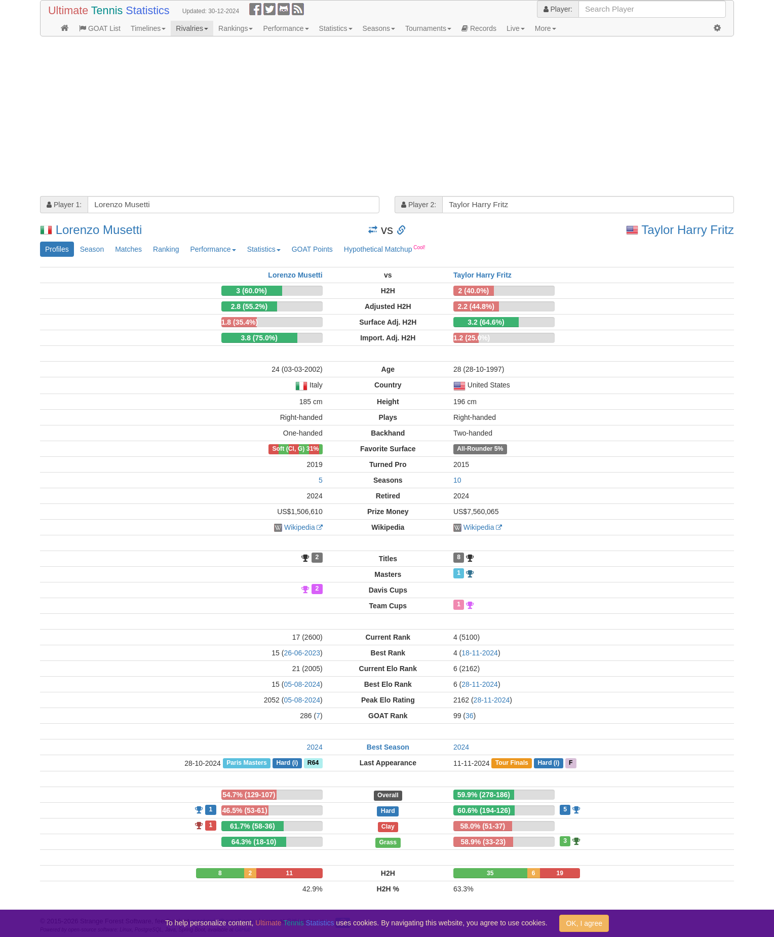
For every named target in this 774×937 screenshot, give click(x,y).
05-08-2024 (302, 684)
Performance (285, 28)
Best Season (388, 747)
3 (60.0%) (251, 291)
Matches (128, 249)
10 (457, 480)
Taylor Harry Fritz (687, 230)
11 (289, 873)
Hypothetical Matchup (384, 248)
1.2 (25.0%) (471, 338)
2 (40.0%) (473, 291)
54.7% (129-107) (248, 795)
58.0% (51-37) (483, 826)
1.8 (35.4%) (239, 322)
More (545, 28)
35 (490, 873)
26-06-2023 (302, 653)
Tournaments (428, 28)
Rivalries (192, 28)
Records (478, 28)
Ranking (166, 249)
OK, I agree (584, 923)
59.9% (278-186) (483, 795)
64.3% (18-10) (254, 842)
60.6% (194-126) (483, 810)
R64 (313, 763)
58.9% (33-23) (483, 842)
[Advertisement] (344, 117)
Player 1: (64, 205)
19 (560, 873)
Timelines (148, 28)
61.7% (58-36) (252, 826)
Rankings (235, 28)
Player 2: (418, 205)
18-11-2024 (479, 653)
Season (92, 249)
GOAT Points (312, 249)
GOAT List (100, 28)
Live (516, 28)
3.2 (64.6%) (486, 322)
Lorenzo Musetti (99, 230)
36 (470, 716)
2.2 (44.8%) (476, 306)
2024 (315, 747)
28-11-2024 (479, 684)
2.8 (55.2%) (249, 306)
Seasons (379, 28)
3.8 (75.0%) (259, 338)
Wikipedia (299, 527)
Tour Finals (511, 763)
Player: (558, 9)
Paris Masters (246, 763)
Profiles (57, 249)
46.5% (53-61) (244, 810)
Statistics (336, 28)
